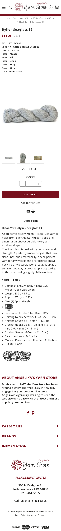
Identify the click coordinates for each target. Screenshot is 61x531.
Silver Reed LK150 (38, 313)
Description (30, 220)
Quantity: (30, 177)
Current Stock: (30, 169)
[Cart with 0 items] (57, 7)
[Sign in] (50, 7)
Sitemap (41, 515)
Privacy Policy (20, 515)
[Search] (10, 7)
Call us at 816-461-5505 (30, 501)
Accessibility (31, 515)
